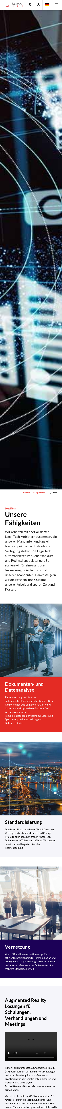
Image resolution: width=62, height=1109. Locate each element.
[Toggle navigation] (56, 5)
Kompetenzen (39, 492)
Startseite (26, 492)
